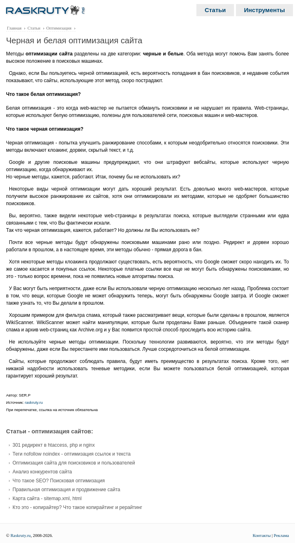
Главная (14, 27)
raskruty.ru (34, 402)
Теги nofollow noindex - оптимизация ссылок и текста (72, 454)
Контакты (262, 535)
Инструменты (264, 9)
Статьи (214, 9)
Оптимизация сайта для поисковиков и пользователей (74, 463)
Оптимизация (59, 27)
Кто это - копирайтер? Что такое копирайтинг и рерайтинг (77, 507)
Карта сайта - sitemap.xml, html (47, 498)
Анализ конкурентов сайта (42, 472)
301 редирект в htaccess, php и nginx (54, 445)
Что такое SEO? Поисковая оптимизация (59, 481)
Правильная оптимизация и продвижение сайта (66, 489)
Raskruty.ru (21, 535)
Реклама (281, 535)
